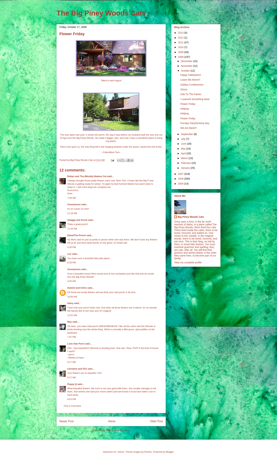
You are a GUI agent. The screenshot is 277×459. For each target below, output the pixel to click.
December (187, 61)
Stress (183, 89)
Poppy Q (72, 384)
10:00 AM (72, 296)
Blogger (169, 452)
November (187, 66)
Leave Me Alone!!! (190, 79)
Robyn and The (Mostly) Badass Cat (87, 176)
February (186, 163)
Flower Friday (187, 104)
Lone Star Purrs (76, 343)
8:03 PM (71, 399)
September (187, 134)
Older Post (156, 421)
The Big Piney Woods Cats (101, 13)
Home (112, 421)
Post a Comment (72, 406)
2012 (181, 37)
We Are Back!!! (188, 128)
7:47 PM (71, 337)
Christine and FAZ (77, 368)
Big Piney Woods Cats (191, 216)
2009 (181, 52)
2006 (181, 178)
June (184, 143)
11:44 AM (72, 228)
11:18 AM (72, 213)
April (184, 153)
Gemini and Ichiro (77, 287)
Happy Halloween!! (190, 75)
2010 (181, 47)
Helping (184, 108)
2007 (181, 174)
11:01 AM (72, 315)
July (183, 139)
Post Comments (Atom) (118, 430)
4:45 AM (71, 281)
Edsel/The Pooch (76, 235)
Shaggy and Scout (77, 220)
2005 (181, 183)
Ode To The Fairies (190, 94)
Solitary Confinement (191, 84)
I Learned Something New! (195, 99)
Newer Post (66, 421)
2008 (181, 56)
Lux (69, 254)
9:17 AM (71, 377)
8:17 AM (71, 362)
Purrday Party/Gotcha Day (194, 123)
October (185, 70)
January (185, 167)
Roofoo (148, 452)
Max (69, 321)
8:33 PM (71, 262)
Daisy (70, 303)
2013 (181, 32)
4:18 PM (71, 247)
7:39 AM (71, 198)
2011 (181, 42)
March (184, 158)
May (183, 148)
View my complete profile (188, 262)
